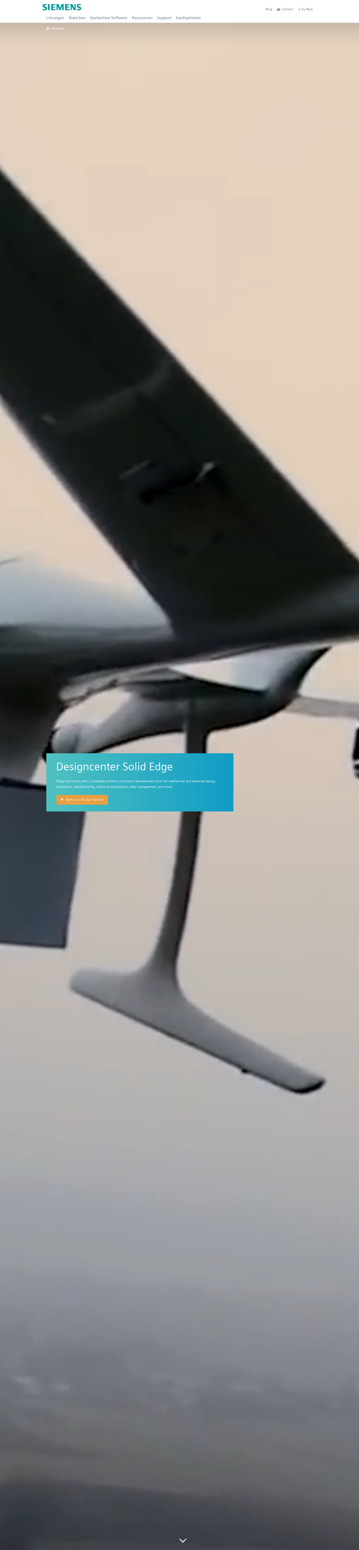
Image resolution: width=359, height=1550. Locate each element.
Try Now (305, 9)
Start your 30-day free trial (81, 800)
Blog (269, 9)
